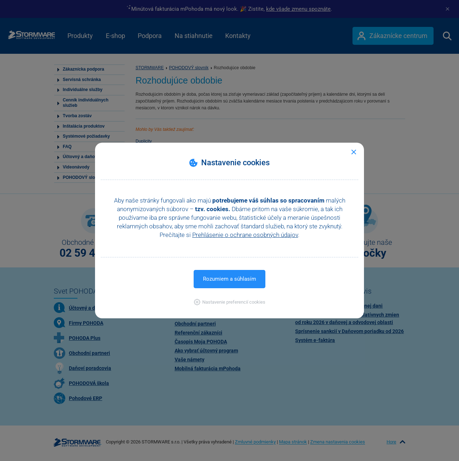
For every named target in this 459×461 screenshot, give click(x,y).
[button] (229, 302)
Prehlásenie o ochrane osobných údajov (245, 234)
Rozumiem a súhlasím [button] (229, 279)
